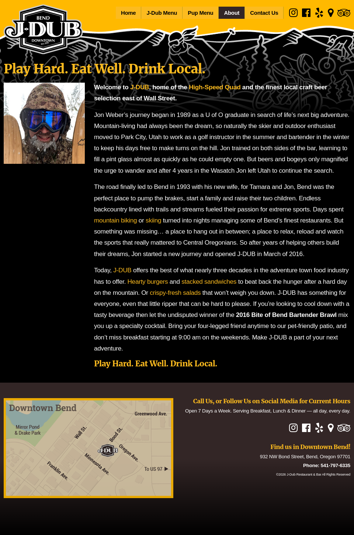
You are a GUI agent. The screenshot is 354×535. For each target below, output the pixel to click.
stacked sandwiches (208, 281)
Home (128, 13)
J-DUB (139, 87)
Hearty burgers (147, 281)
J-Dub (304, 474)
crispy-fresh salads (175, 292)
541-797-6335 (335, 465)
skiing (153, 220)
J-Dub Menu (161, 13)
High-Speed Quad (214, 87)
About (231, 13)
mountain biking (115, 220)
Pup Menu (200, 13)
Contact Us (264, 13)
